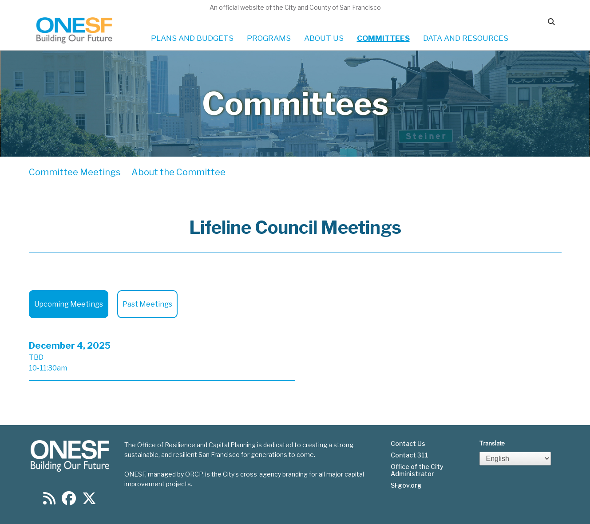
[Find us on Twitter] (89, 501)
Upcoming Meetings (68, 304)
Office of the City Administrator (417, 470)
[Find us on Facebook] (69, 501)
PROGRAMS (269, 38)
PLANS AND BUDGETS (192, 38)
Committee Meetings (75, 172)
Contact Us (408, 443)
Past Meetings (147, 304)
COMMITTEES (383, 38)
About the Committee (178, 172)
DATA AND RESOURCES (465, 38)
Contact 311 (409, 455)
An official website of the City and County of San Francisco (295, 7)
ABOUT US (324, 38)
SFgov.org (406, 485)
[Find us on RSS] (49, 501)
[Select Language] (515, 458)
